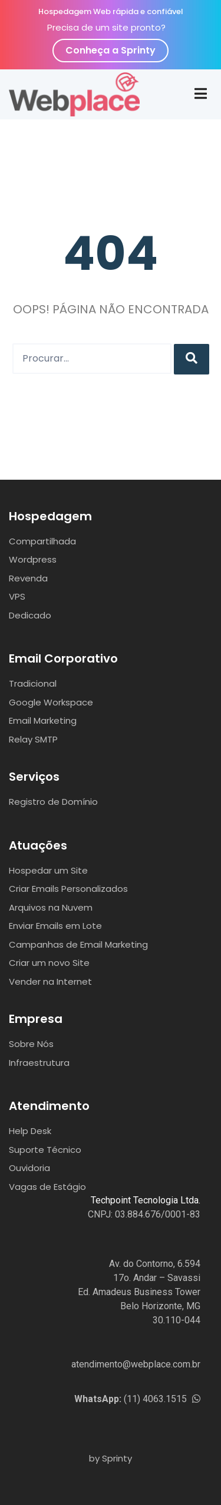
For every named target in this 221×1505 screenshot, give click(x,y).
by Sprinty (110, 1458)
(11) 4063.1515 (137, 1398)
